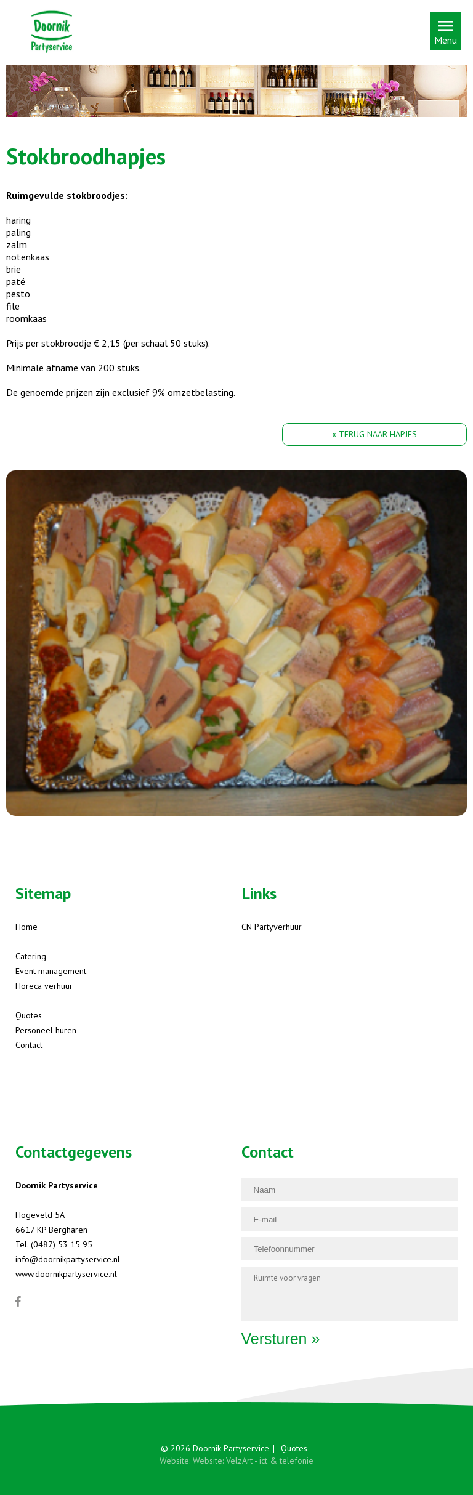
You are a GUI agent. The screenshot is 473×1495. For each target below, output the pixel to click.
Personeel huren (45, 1030)
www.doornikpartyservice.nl (66, 1273)
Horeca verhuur (44, 985)
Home (26, 926)
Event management (50, 971)
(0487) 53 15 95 (61, 1244)
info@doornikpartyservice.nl (67, 1259)
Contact (28, 1044)
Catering (30, 956)
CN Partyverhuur (271, 926)
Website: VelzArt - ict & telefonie (253, 1460)
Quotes (28, 1015)
